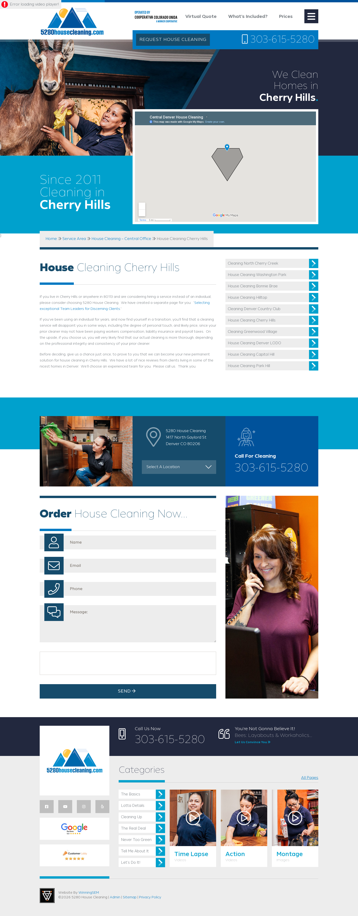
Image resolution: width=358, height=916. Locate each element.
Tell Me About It (135, 851)
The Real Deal (133, 828)
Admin (115, 897)
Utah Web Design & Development (47, 895)
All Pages (309, 778)
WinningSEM (88, 892)
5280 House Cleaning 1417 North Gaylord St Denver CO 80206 (186, 437)
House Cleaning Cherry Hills (252, 320)
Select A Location (163, 467)
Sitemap (130, 897)
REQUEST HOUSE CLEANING (173, 40)
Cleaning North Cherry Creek (253, 263)
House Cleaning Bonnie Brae (253, 286)
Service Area (74, 239)
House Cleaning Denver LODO (254, 343)
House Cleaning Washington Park (257, 275)
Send (128, 691)
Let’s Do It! (130, 862)
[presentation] (77, 663)
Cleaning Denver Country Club (254, 309)
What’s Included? (247, 17)
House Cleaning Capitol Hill (251, 354)
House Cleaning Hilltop (247, 297)
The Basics (130, 794)
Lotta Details (132, 806)
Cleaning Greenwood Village (252, 332)
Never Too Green (136, 840)
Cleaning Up (131, 817)
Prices (286, 17)
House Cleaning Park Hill (249, 366)
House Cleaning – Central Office (121, 239)
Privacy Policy (150, 897)
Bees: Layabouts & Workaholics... (276, 738)
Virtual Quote (201, 17)
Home (51, 239)
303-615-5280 (278, 39)
